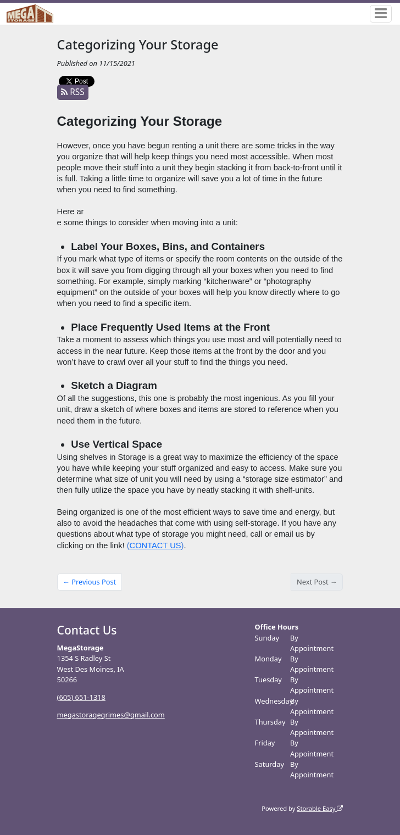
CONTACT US (155, 545)
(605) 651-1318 (81, 697)
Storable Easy (320, 808)
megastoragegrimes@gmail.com (111, 715)
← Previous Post (89, 582)
